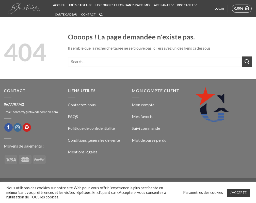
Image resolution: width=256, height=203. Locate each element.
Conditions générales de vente (94, 140)
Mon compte (143, 104)
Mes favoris (142, 116)
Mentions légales (83, 151)
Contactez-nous (82, 104)
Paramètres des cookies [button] (203, 192)
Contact (88, 14)
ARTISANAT (164, 5)
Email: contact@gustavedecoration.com (31, 112)
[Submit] (247, 61)
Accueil (59, 5)
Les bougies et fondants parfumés (122, 5)
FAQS (73, 116)
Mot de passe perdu (149, 140)
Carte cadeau (66, 14)
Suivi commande (146, 128)
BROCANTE (187, 5)
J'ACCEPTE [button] (238, 193)
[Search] (101, 14)
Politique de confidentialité (91, 128)
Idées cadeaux (80, 5)
